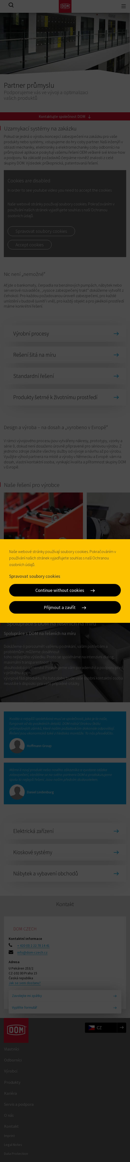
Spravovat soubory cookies (34, 576)
